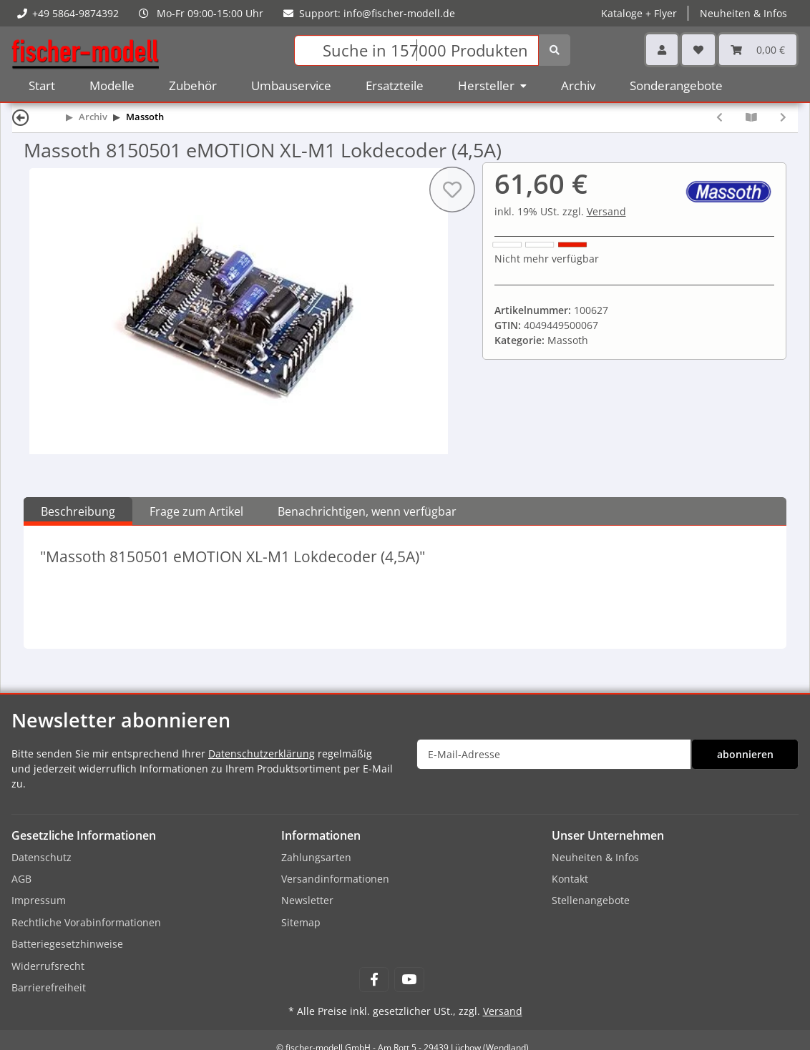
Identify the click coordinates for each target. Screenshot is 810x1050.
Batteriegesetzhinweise (67, 944)
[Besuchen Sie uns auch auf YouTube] (409, 979)
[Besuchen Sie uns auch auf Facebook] (374, 979)
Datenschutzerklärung (261, 753)
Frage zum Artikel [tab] (196, 511)
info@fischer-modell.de (399, 13)
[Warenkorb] (758, 49)
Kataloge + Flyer (639, 13)
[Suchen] (416, 50)
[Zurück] (20, 117)
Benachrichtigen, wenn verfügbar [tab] (367, 511)
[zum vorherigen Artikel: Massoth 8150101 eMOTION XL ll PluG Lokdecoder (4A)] (719, 117)
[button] (662, 49)
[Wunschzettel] (698, 49)
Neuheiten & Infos (743, 13)
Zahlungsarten (316, 857)
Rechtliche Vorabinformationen (86, 922)
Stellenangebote (591, 900)
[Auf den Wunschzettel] (451, 189)
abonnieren (745, 754)
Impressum (38, 900)
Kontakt (570, 878)
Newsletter (307, 900)
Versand (606, 211)
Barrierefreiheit (48, 987)
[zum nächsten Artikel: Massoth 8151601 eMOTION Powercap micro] (783, 117)
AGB (21, 878)
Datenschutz (41, 857)
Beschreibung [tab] (78, 511)
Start (42, 85)
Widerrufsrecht (47, 966)
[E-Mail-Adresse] (553, 754)
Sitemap (301, 922)
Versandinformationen (335, 878)
